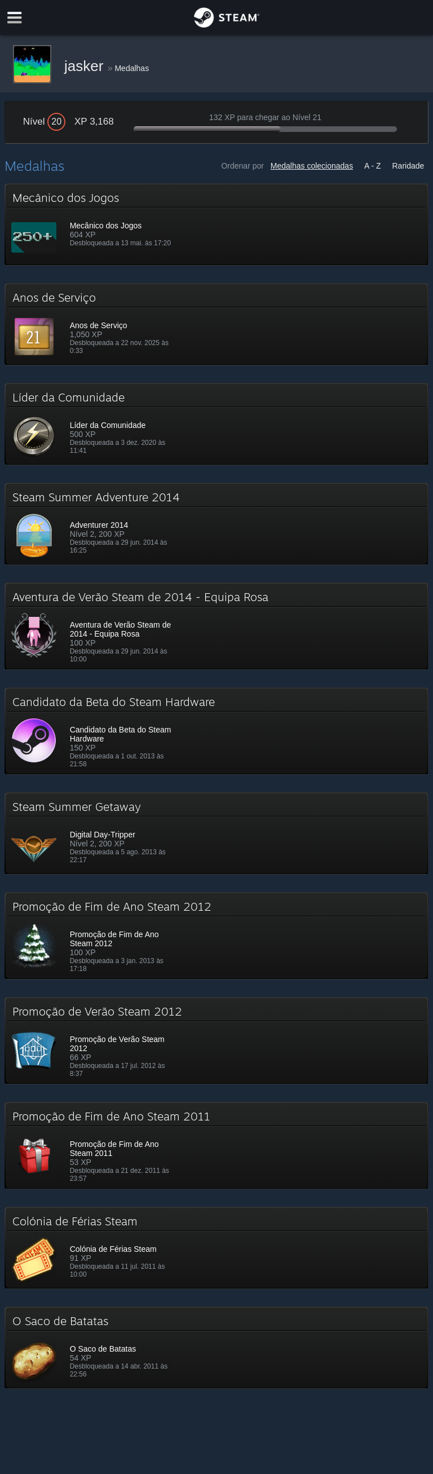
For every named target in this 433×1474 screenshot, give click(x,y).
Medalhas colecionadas (312, 165)
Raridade (408, 165)
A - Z (372, 165)
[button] (217, 224)
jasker (86, 66)
